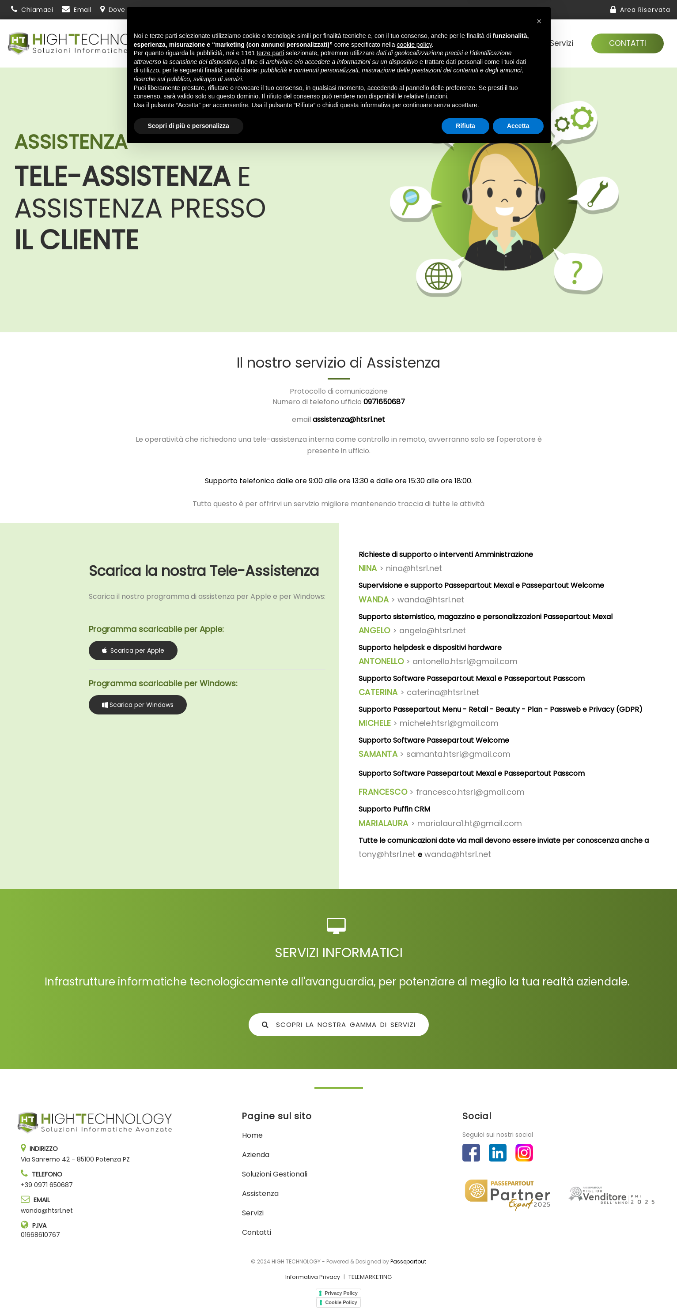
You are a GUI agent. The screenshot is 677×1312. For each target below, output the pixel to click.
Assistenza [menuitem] (515, 43)
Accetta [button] (518, 1287)
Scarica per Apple (133, 650)
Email (82, 9)
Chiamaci (37, 9)
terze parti (270, 1214)
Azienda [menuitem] (369, 43)
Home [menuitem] (252, 1135)
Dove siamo (128, 9)
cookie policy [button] (414, 1206)
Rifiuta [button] (465, 1287)
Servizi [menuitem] (561, 43)
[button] (539, 1183)
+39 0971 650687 (47, 1184)
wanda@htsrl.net (47, 1210)
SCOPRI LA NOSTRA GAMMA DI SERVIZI (339, 1024)
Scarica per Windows (138, 705)
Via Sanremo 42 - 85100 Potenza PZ (75, 1159)
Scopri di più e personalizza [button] (188, 1287)
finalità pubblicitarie (231, 1232)
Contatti (627, 43)
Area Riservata (645, 9)
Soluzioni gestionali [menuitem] (440, 43)
